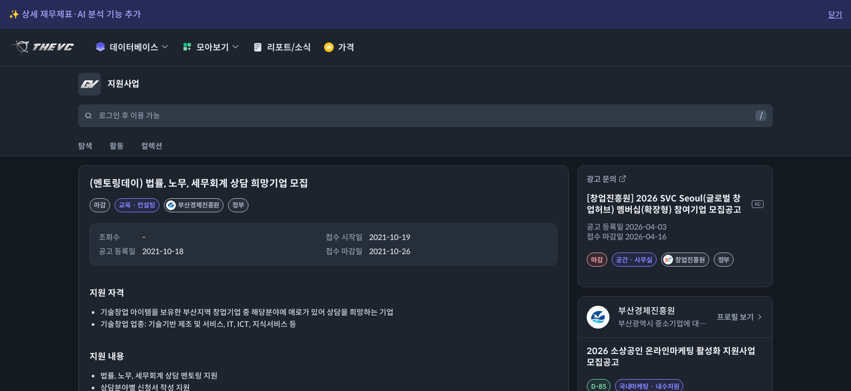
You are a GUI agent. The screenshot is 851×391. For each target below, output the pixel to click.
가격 (339, 47)
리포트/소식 (282, 47)
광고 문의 (606, 179)
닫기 (835, 15)
